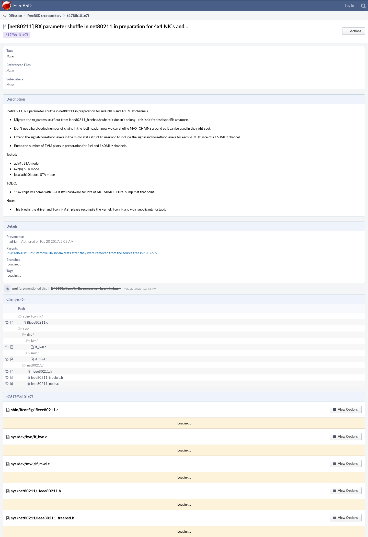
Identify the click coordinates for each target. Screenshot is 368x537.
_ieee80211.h (41, 371)
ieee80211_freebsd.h (47, 377)
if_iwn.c (40, 347)
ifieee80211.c (37, 322)
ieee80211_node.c (45, 383)
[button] (349, 5)
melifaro (18, 288)
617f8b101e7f (16, 34)
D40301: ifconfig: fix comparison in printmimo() (86, 288)
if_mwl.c (41, 359)
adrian (13, 241)
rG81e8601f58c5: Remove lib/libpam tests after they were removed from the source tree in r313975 (82, 253)
